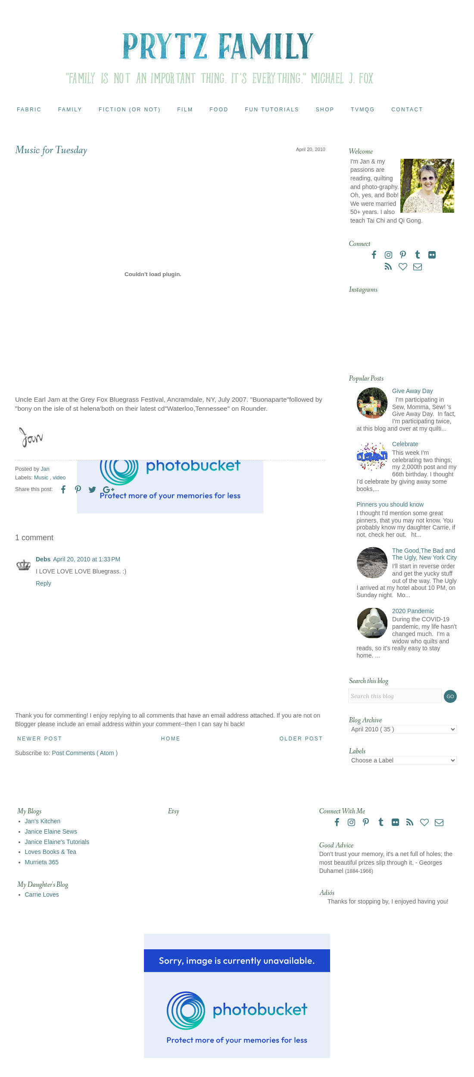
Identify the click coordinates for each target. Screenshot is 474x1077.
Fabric (29, 110)
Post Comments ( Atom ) (85, 752)
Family (70, 110)
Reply (43, 583)
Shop (325, 110)
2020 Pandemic (413, 611)
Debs (43, 559)
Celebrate (405, 444)
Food (218, 110)
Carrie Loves (42, 894)
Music (42, 478)
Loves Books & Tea (51, 851)
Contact (407, 110)
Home (171, 739)
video (59, 478)
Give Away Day (412, 390)
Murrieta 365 (42, 862)
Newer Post (39, 739)
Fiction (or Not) (130, 110)
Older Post (301, 739)
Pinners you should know (390, 504)
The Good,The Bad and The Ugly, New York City (424, 554)
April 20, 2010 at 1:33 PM (86, 559)
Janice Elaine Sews (51, 831)
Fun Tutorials (272, 110)
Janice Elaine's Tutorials (57, 841)
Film (185, 110)
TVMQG (363, 110)
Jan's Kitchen (43, 821)
